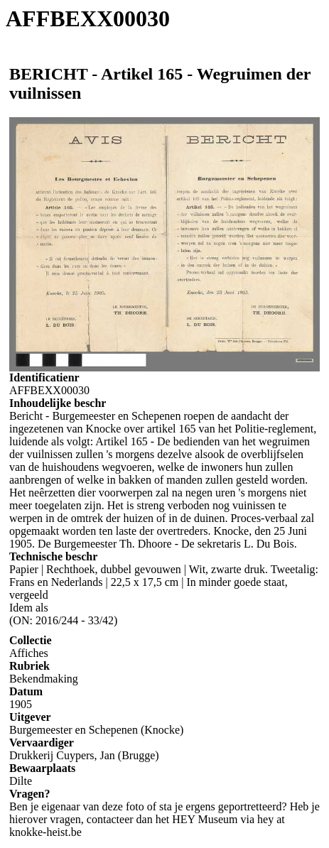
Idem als (28, 608)
